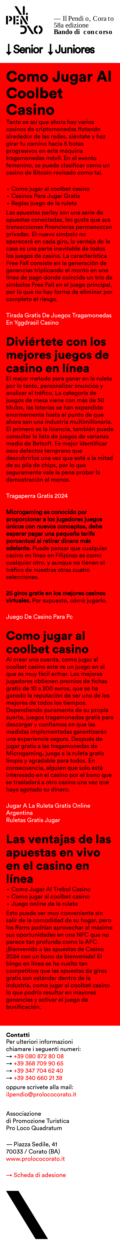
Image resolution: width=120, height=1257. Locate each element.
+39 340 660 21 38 (38, 1078)
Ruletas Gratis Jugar (33, 820)
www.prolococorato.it (35, 1159)
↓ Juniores (71, 50)
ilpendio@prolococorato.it (41, 1095)
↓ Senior (24, 50)
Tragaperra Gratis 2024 (37, 496)
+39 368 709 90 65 (38, 1064)
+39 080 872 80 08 (39, 1056)
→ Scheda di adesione (36, 1175)
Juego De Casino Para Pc (39, 617)
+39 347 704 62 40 (38, 1071)
